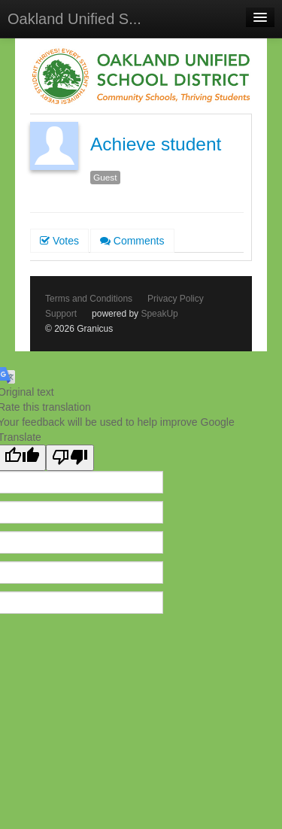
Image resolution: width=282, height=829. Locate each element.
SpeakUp (159, 313)
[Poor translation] (70, 458)
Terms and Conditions (88, 298)
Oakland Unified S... (74, 19)
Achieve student (155, 144)
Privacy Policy (175, 298)
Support (61, 313)
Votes (59, 241)
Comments (132, 241)
